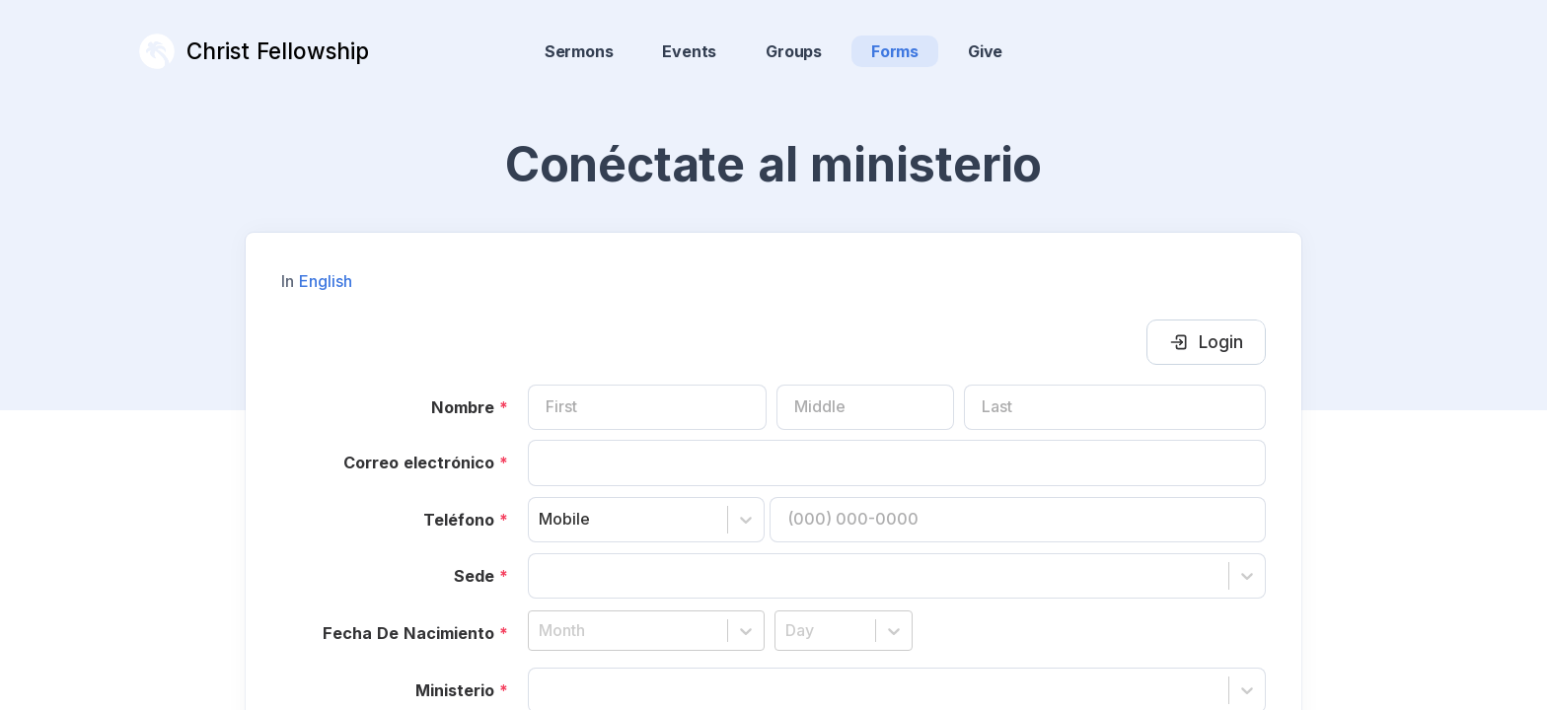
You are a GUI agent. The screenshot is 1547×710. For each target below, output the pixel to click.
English (325, 249)
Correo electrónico (425, 431)
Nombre (469, 376)
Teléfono (465, 488)
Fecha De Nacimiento (415, 601)
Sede (481, 544)
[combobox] (541, 487)
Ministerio (461, 659)
